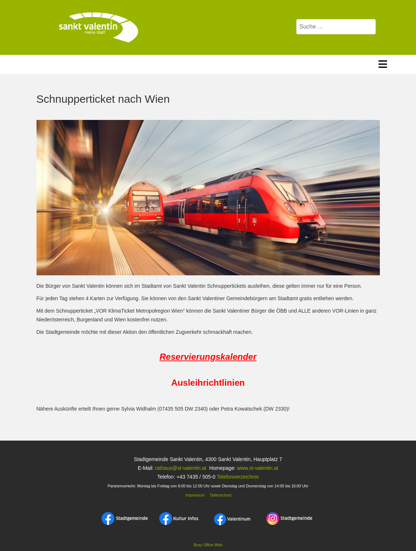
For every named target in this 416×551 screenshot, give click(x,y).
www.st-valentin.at (257, 468)
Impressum (194, 495)
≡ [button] (383, 63)
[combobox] (336, 26)
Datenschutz (221, 495)
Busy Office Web (208, 545)
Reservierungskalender (208, 357)
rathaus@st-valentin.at (180, 468)
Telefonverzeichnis (238, 477)
